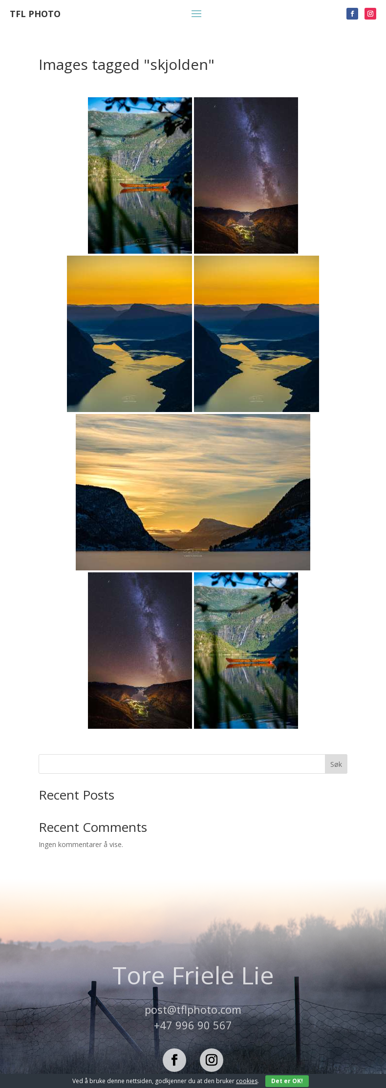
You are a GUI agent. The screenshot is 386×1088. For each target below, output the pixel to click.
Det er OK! (287, 1081)
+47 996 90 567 (193, 1025)
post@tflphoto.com (193, 1009)
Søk (336, 764)
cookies (246, 1081)
